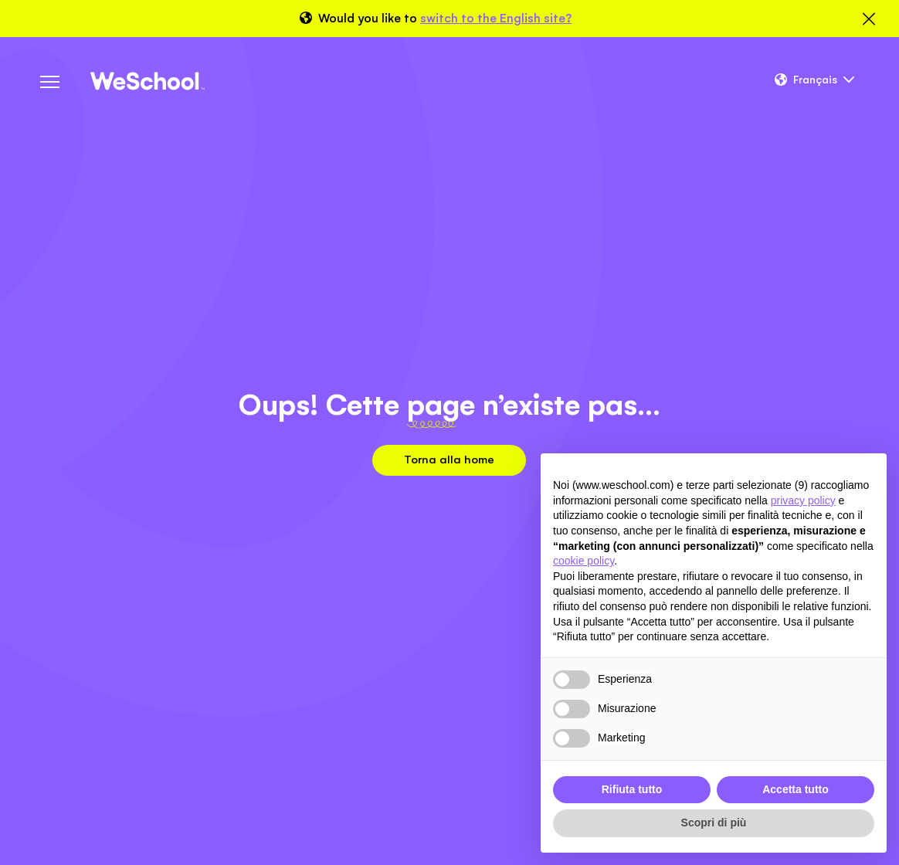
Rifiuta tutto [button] (632, 789)
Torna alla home (449, 459)
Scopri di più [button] (714, 822)
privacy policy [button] (803, 500)
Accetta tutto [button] (795, 789)
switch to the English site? (496, 18)
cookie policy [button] (583, 561)
